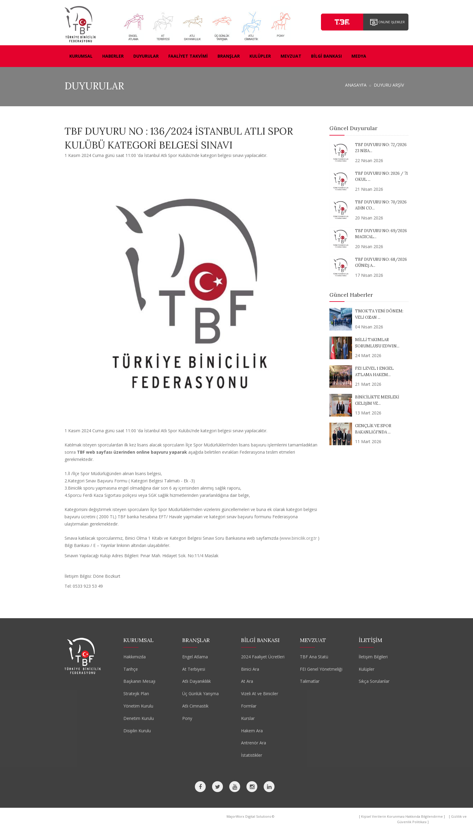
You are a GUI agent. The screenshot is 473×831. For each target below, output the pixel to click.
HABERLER (113, 56)
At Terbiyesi (193, 669)
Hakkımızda (134, 657)
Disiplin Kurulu (137, 731)
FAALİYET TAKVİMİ (188, 56)
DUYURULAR (146, 56)
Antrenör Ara (253, 743)
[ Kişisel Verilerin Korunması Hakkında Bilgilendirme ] (402, 816)
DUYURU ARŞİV (389, 85)
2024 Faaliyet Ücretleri (262, 657)
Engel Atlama (195, 657)
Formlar (248, 706)
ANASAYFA (356, 85)
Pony (187, 718)
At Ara (247, 681)
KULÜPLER (260, 56)
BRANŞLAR (228, 56)
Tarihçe (130, 669)
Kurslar (248, 718)
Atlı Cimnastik (195, 706)
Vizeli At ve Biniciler (259, 693)
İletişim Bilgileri (373, 657)
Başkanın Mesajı (139, 681)
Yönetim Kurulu (138, 706)
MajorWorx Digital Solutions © (251, 816)
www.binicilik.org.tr (299, 538)
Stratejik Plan (136, 693)
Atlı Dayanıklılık (196, 681)
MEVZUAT (291, 56)
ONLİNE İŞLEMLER (387, 22)
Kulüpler (366, 669)
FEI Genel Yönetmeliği (321, 669)
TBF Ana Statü (314, 657)
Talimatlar (309, 681)
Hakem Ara (252, 731)
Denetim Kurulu (138, 718)
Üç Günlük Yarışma (200, 693)
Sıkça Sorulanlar (374, 681)
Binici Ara (250, 669)
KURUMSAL (81, 56)
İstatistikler (251, 755)
